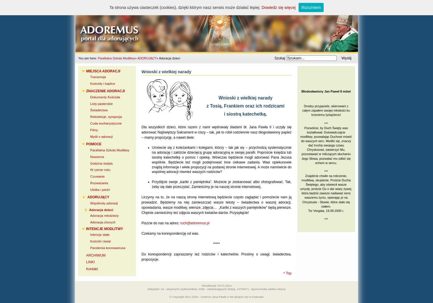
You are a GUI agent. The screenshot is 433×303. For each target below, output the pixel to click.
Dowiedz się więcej (279, 7)
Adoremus (216, 26)
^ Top (287, 273)
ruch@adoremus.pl (195, 223)
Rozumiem (311, 7)
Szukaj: (280, 58)
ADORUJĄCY (147, 58)
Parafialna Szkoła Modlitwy (116, 58)
